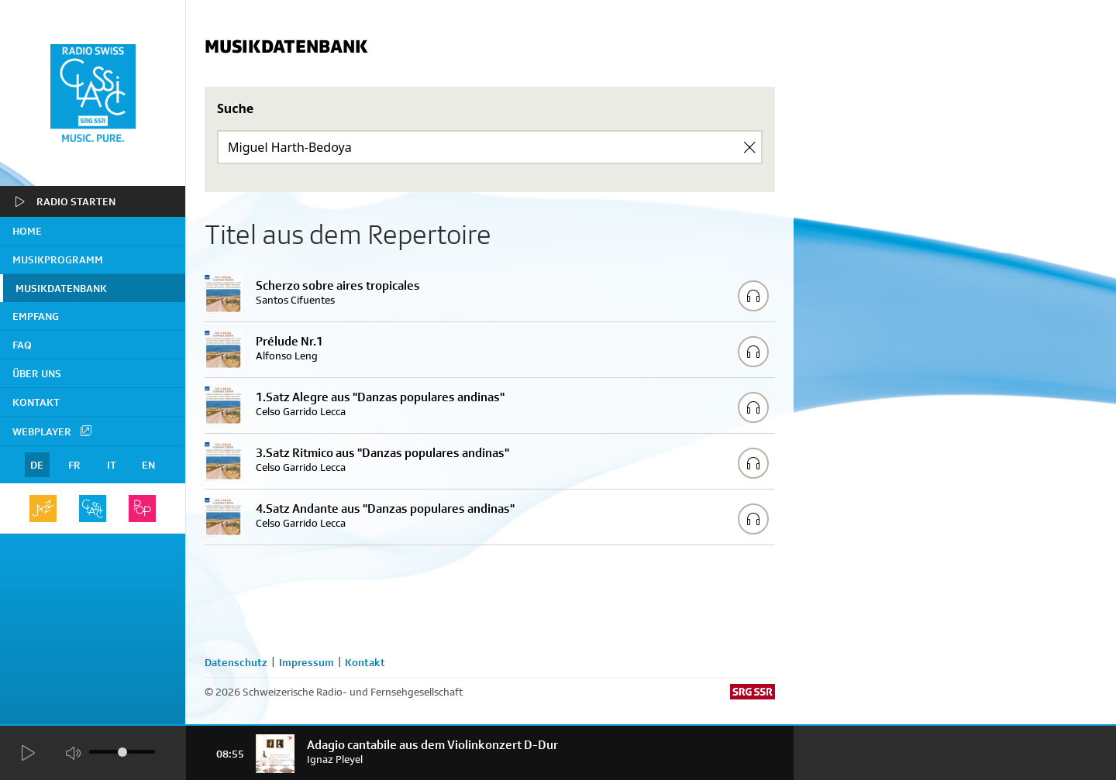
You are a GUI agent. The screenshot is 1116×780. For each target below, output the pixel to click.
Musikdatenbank (61, 288)
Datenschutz (236, 662)
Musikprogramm (57, 259)
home (27, 231)
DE (36, 465)
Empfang (35, 316)
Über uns (36, 373)
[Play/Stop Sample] (753, 296)
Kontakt (36, 402)
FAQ (22, 344)
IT (111, 465)
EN (148, 465)
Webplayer (52, 430)
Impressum (306, 662)
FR (74, 465)
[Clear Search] (749, 147)
